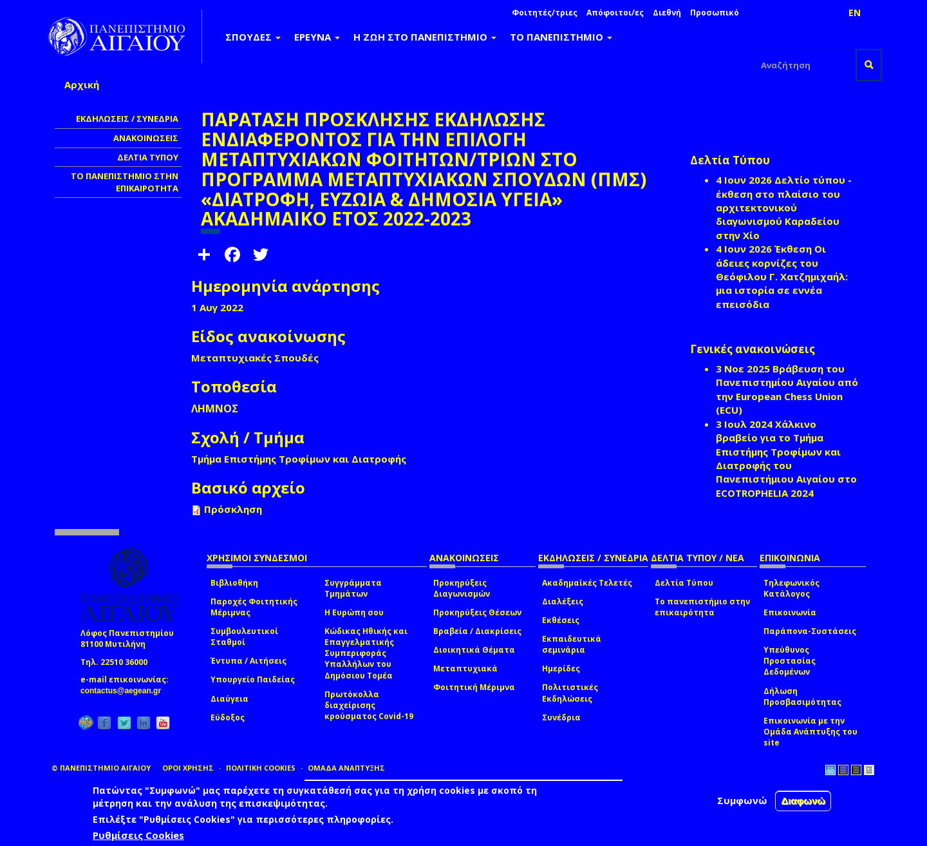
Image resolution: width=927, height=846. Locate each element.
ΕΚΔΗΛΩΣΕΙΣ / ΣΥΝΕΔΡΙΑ (127, 118)
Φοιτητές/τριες (544, 12)
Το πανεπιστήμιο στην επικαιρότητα (702, 607)
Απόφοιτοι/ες (615, 12)
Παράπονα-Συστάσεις (809, 631)
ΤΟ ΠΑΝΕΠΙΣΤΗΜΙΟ (561, 36)
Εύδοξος (228, 717)
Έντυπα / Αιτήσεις (248, 660)
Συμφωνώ (742, 800)
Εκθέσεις (560, 620)
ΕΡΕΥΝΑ (317, 36)
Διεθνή (667, 12)
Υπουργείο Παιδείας (253, 679)
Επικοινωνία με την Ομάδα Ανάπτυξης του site (810, 731)
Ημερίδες (561, 668)
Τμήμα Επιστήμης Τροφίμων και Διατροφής (298, 458)
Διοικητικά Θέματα (474, 649)
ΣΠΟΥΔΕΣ (253, 36)
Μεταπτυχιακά (465, 668)
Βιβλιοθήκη (234, 582)
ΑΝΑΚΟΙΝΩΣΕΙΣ (145, 138)
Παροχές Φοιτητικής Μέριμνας (254, 607)
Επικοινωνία (789, 612)
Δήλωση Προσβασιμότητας (802, 696)
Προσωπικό (714, 12)
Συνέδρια (561, 717)
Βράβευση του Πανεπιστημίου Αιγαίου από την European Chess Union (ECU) (787, 389)
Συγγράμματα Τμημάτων (353, 588)
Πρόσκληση (233, 509)
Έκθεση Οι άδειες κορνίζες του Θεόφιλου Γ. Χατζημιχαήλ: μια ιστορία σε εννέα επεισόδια (782, 276)
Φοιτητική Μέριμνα (474, 687)
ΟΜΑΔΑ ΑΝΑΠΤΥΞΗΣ (346, 768)
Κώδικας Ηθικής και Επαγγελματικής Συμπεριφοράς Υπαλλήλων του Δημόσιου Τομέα (365, 653)
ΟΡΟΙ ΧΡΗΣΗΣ (188, 768)
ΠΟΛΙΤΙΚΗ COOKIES (260, 768)
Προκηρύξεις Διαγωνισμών (461, 588)
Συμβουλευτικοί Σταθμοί (244, 637)
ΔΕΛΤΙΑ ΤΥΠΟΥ (147, 157)
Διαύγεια (229, 698)
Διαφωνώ (803, 800)
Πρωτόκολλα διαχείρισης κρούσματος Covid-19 (368, 705)
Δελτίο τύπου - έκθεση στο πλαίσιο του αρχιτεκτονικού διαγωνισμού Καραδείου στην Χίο (784, 207)
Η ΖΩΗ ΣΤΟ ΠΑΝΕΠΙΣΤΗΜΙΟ (424, 36)
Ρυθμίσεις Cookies (138, 835)
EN (854, 12)
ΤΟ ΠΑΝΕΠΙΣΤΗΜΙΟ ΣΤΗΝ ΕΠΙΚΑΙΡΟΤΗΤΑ (124, 182)
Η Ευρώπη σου (354, 612)
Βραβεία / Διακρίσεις (477, 631)
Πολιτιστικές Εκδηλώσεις (570, 693)
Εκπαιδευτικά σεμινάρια (571, 644)
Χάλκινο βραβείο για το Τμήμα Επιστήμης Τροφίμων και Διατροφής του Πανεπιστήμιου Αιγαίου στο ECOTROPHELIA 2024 (786, 458)
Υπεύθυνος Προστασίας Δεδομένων (789, 660)
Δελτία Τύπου (684, 582)
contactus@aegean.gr (124, 690)
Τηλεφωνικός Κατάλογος (791, 588)
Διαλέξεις (562, 601)
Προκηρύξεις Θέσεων (477, 612)
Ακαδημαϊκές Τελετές (587, 582)
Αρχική (81, 84)
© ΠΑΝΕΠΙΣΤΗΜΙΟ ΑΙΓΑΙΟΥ (101, 768)
